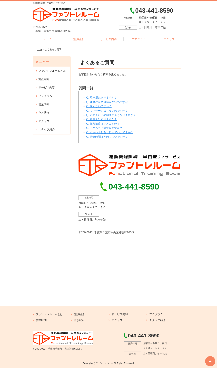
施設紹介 (78, 39)
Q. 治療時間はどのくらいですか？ (107, 136)
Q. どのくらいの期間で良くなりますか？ (111, 115)
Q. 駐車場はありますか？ (101, 97)
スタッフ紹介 (46, 129)
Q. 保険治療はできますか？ (103, 123)
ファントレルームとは (52, 70)
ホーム (48, 39)
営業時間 (43, 104)
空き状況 (43, 112)
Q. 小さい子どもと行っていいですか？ (109, 132)
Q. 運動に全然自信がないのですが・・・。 (112, 102)
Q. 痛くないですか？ (99, 106)
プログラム (139, 39)
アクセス (169, 39)
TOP (39, 49)
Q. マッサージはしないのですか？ (107, 110)
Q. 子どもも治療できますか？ (104, 128)
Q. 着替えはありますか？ (101, 119)
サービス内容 (108, 39)
